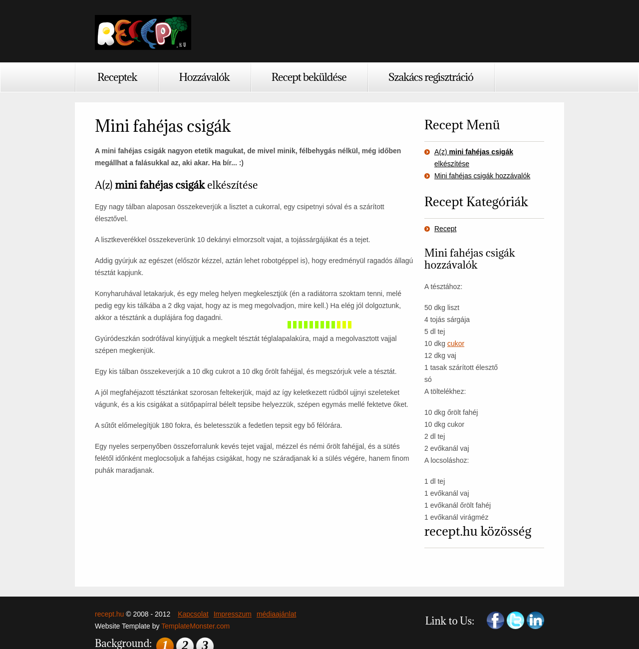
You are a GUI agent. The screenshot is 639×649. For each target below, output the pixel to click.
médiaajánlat (276, 614)
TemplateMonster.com (195, 626)
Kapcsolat (193, 614)
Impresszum (233, 614)
